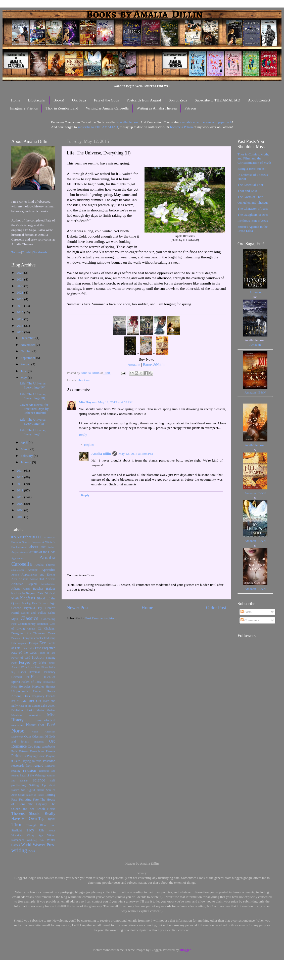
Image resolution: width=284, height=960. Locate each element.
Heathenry (48, 672)
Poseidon (49, 761)
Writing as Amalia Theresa (156, 108)
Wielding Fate (35, 839)
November (28, 345)
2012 (20, 484)
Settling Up (37, 785)
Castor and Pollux (33, 612)
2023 (20, 279)
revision (29, 770)
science (39, 780)
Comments (250, 620)
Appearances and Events (38, 574)
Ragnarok (50, 765)
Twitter (16, 252)
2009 (20, 503)
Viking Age (35, 835)
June (24, 371)
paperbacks (48, 746)
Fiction (38, 657)
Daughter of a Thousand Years (33, 633)
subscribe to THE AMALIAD (98, 127)
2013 (20, 477)
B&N (262, 392)
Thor (16, 824)
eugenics (23, 643)
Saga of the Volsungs (33, 775)
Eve (42, 643)
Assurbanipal (48, 583)
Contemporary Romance (33, 624)
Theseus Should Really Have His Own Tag (33, 816)
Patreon (190, 108)
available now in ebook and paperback (206, 122)
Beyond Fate (34, 593)
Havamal (34, 672)
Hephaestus (49, 681)
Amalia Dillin (101, 454)
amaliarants (17, 569)
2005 (20, 517)
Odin (27, 736)
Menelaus (16, 715)
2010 (20, 497)
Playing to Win (31, 761)
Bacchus (38, 588)
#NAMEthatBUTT (26, 537)
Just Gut (35, 701)
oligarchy (39, 741)
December (28, 338)
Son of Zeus (178, 100)
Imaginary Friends (24, 108)
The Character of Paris (253, 208)
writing (19, 850)
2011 (20, 490)
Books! (58, 100)
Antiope (32, 570)
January (26, 462)
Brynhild (29, 608)
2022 (20, 286)
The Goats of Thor (250, 197)
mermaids (34, 715)
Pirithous (18, 756)
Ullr (41, 830)
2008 (20, 510)
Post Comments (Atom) (101, 618)
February (27, 456)
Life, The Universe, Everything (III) (33, 396)
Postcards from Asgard (144, 100)
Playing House (36, 756)
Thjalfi (50, 819)
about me (84, 380)
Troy (30, 830)
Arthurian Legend (24, 584)
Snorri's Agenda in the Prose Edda (253, 229)
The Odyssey (37, 804)
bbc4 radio (18, 593)
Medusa (51, 710)
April (25, 442)
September (28, 358)
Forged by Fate (32, 662)
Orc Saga (79, 100)
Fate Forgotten (45, 648)
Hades (22, 672)
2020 (20, 299)
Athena (15, 588)
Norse (17, 731)
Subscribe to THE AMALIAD (217, 100)
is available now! (127, 122)
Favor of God (20, 657)
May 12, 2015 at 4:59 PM (115, 402)
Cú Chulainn (46, 628)
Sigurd (31, 790)
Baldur (50, 588)
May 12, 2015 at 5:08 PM (135, 454)
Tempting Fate (29, 799)
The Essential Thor (250, 185)
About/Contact (259, 100)
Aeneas (24, 551)
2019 (20, 306)
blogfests (27, 598)
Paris (14, 751)
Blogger (185, 950)
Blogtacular (36, 100)
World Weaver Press (38, 844)
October (26, 351)
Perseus (50, 751)
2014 (20, 470)
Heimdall (17, 677)
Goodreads (39, 252)
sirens (40, 790)
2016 (20, 325)
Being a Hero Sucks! (252, 169)
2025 (20, 272)
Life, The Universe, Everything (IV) (33, 385)
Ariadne (23, 579)
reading (15, 770)
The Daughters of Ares (253, 214)
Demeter (16, 638)
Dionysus (27, 638)
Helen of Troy (31, 682)
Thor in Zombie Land (61, 108)
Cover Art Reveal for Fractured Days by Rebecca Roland (34, 409)
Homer (37, 691)
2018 (20, 312)
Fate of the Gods (106, 100)
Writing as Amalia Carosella (107, 108)
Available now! (255, 445)
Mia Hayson (88, 402)
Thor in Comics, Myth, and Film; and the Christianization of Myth (254, 158)
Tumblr (27, 252)
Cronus (31, 628)
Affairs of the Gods (42, 552)
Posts (246, 612)
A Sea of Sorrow (30, 542)
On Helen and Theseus (253, 202)
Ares (14, 579)
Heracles (25, 686)
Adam (51, 547)
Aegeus (15, 551)
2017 (20, 319)
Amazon (134, 365)
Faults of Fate (46, 652)
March (25, 449)
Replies (89, 445)
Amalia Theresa (44, 565)
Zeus (31, 851)
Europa (33, 643)
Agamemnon (18, 558)
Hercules (38, 686)
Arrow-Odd (37, 579)
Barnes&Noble (154, 365)
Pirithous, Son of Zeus (253, 220)
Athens (27, 588)
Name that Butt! (40, 725)
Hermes (50, 686)
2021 (20, 292)
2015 (20, 332)
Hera (14, 686)
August (26, 364)
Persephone (37, 751)
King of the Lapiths (29, 705)
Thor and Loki (247, 191)
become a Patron (181, 127)
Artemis (50, 579)
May (24, 377)
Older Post (216, 607)
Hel (26, 677)
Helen (35, 676)
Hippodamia (19, 691)
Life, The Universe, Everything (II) (33, 421)
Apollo (15, 574)
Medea (40, 710)
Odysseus (38, 736)
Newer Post (78, 607)
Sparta (21, 794)
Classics (29, 618)
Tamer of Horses (35, 794)
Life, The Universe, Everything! (33, 432)
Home (15, 100)
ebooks (38, 638)
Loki (30, 710)
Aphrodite (48, 570)
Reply (83, 434)
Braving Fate (29, 603)
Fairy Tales (27, 647)
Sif (23, 790)
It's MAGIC (19, 701)
